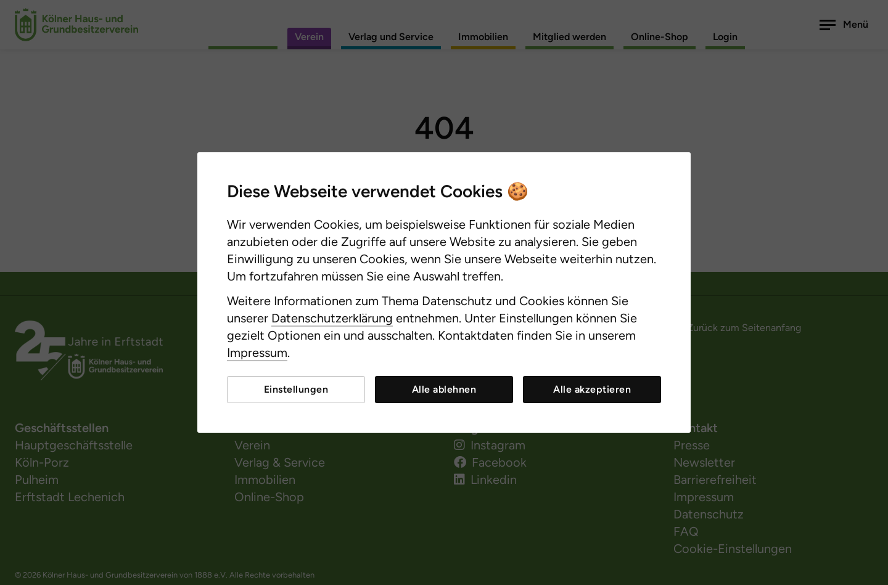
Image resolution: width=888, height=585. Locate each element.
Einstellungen (296, 389)
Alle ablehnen (444, 389)
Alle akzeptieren (592, 389)
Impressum (257, 352)
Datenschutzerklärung (332, 318)
